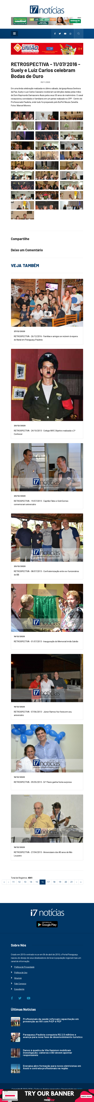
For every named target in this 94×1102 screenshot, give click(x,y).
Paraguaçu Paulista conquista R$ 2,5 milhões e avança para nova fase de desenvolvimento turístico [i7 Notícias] (53, 1036)
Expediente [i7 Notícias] (19, 989)
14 (31, 882)
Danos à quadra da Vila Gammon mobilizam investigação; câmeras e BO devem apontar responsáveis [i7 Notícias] (47, 1053)
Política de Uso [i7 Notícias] (20, 972)
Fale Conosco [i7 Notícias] (20, 984)
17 (48, 882)
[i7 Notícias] (47, 9)
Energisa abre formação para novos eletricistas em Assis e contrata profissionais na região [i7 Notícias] (52, 1067)
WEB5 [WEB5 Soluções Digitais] (79, 1089)
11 (13, 882)
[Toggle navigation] (14, 33)
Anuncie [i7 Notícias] (18, 978)
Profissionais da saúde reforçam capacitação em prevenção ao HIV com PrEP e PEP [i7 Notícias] (51, 1020)
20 (66, 882)
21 (71, 882)
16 (43, 882)
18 (54, 882)
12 (19, 882)
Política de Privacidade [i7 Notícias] (24, 967)
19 (60, 882)
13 (25, 882)
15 (37, 882)
